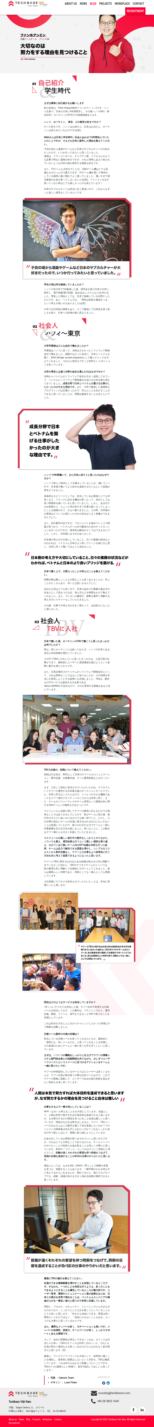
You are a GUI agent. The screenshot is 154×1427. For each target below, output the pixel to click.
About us (71, 3)
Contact (138, 3)
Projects (105, 3)
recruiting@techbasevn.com (110, 1393)
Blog (93, 3)
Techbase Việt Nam (28, 3)
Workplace (122, 3)
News (83, 3)
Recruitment (135, 11)
